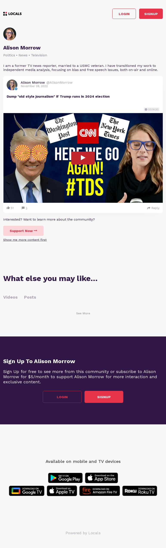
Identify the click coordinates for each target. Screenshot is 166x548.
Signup (151, 14)
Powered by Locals (83, 533)
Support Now (23, 231)
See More (83, 313)
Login (124, 14)
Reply (153, 208)
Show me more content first (25, 239)
